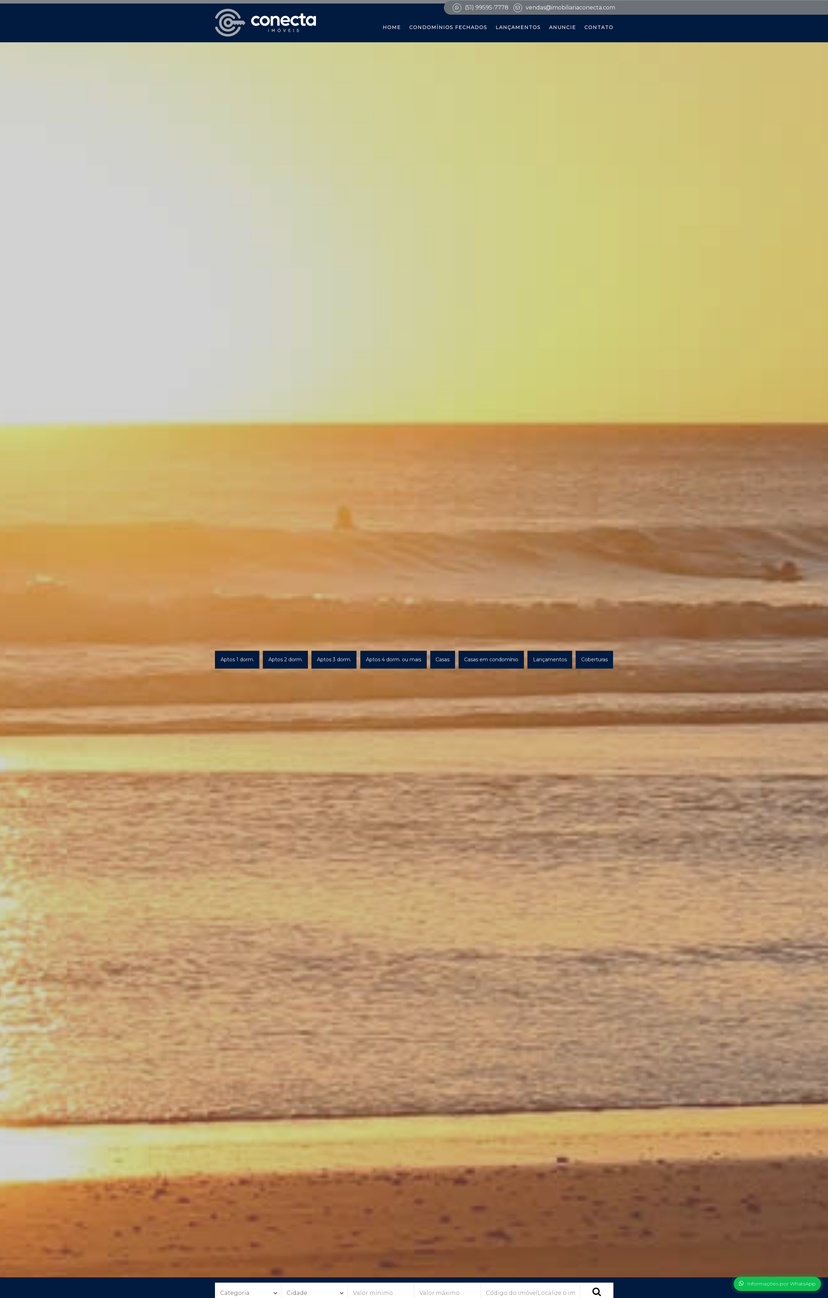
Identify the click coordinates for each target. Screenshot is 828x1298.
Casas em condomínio (491, 660)
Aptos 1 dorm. (237, 660)
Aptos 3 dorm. (334, 660)
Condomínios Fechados (448, 27)
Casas (442, 660)
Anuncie (562, 27)
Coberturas (594, 660)
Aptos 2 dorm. (285, 660)
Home (392, 27)
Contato (598, 27)
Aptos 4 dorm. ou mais (393, 660)
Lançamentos (518, 27)
